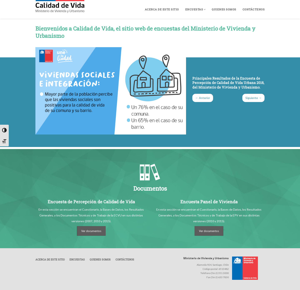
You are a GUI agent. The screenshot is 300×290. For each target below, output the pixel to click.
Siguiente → (253, 98)
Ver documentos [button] (91, 231)
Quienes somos (224, 9)
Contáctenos (253, 9)
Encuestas (195, 9)
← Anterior (202, 98)
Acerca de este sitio (162, 9)
